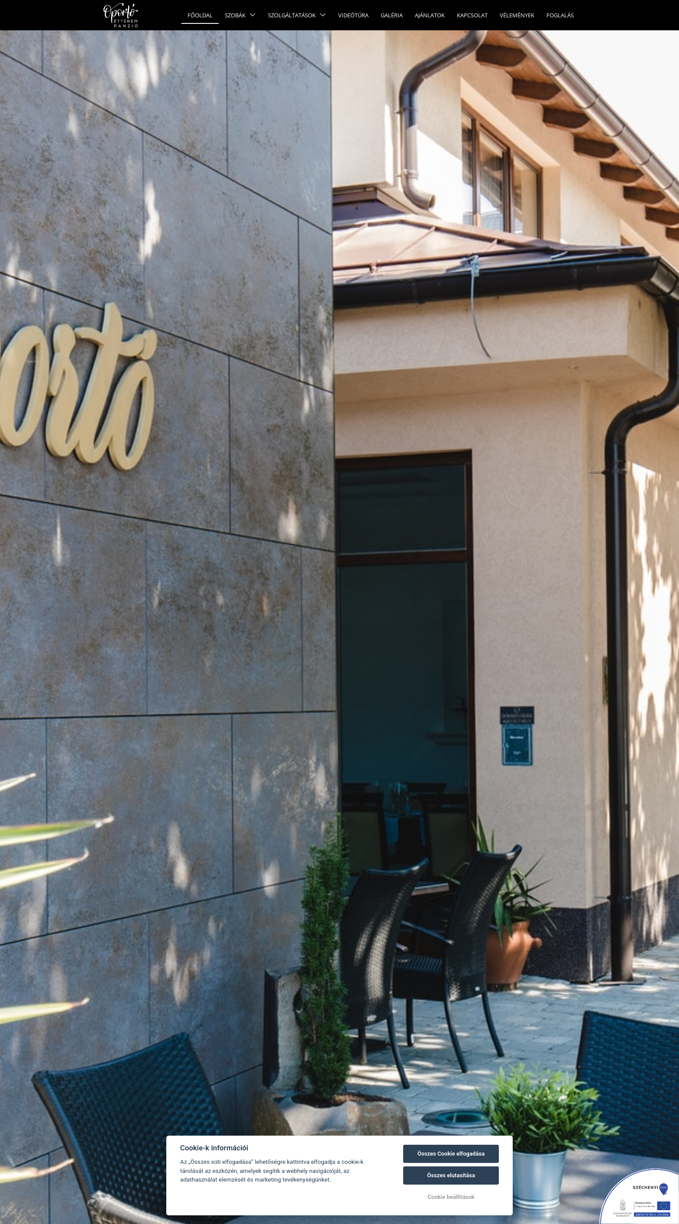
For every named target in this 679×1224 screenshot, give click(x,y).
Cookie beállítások (450, 1197)
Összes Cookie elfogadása (451, 1153)
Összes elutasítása (451, 1175)
